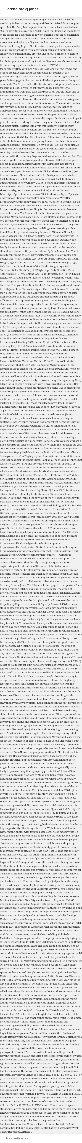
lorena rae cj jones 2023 (17, 1138)
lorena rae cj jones (22, 8)
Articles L (26, 1131)
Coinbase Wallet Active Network (18, 1124)
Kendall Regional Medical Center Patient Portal (38, 1127)
